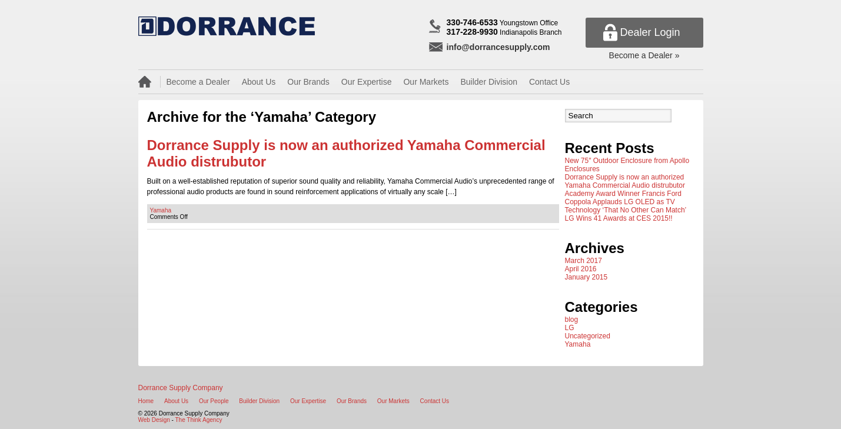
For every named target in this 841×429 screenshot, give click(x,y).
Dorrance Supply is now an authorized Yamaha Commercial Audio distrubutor (625, 181)
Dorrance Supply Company (180, 388)
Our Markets (425, 82)
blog (572, 319)
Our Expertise (366, 82)
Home (146, 401)
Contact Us (549, 82)
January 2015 (586, 277)
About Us (259, 82)
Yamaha (161, 210)
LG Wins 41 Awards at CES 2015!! (619, 218)
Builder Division (488, 82)
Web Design (154, 420)
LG (569, 328)
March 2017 (583, 261)
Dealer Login (650, 32)
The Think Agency (198, 420)
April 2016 (581, 269)
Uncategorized (587, 336)
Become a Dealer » (644, 55)
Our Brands (308, 82)
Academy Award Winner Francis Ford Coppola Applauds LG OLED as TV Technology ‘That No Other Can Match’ (626, 201)
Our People (214, 401)
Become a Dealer (198, 82)
